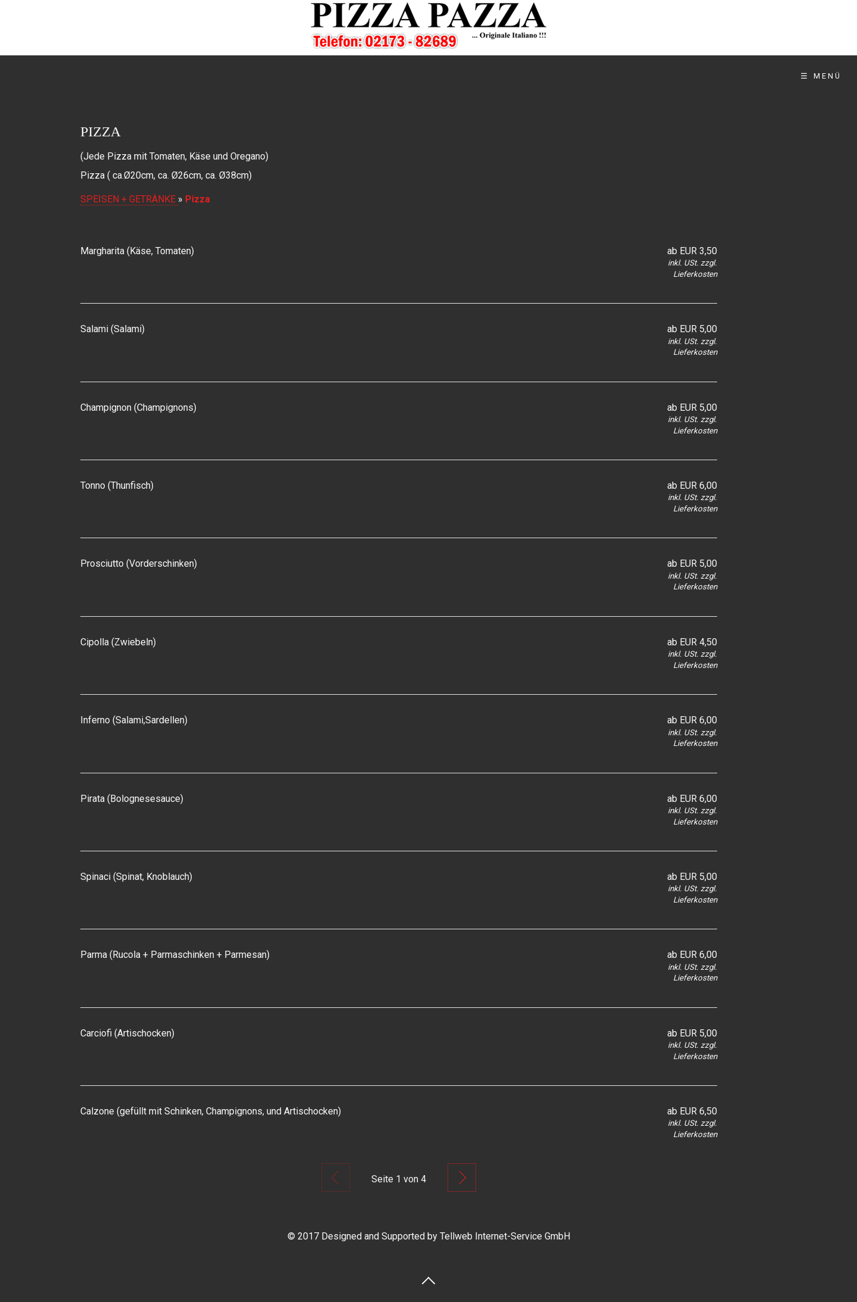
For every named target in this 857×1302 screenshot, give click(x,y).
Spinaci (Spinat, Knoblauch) (136, 876)
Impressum (688, 75)
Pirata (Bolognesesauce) (131, 798)
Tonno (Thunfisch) (117, 485)
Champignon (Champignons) (138, 407)
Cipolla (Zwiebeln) (118, 642)
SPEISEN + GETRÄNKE (129, 199)
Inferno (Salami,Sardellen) (133, 720)
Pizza (197, 199)
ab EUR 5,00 (692, 329)
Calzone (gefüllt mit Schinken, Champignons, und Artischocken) (210, 1111)
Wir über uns (269, 75)
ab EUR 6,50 (692, 1111)
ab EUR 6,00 (692, 485)
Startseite (171, 75)
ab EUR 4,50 (692, 642)
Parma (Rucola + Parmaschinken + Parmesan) (175, 954)
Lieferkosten (695, 274)
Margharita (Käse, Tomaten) (137, 251)
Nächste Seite (462, 1177)
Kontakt (498, 75)
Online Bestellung (390, 75)
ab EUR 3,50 (692, 251)
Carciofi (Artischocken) (127, 1033)
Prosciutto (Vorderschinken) (138, 563)
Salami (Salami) (112, 329)
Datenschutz (591, 75)
